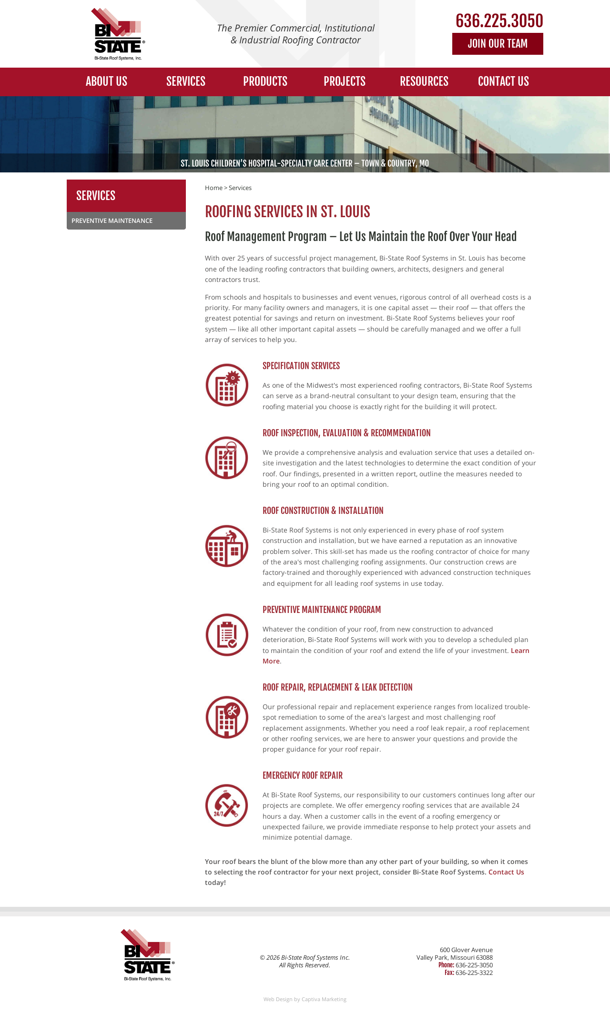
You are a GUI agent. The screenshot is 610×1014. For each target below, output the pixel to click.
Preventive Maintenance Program (322, 609)
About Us (106, 81)
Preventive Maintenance (111, 220)
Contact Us (503, 81)
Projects (345, 81)
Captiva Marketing (324, 999)
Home (214, 187)
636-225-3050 (474, 965)
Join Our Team (498, 43)
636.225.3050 (499, 21)
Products (265, 81)
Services (185, 81)
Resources (424, 81)
